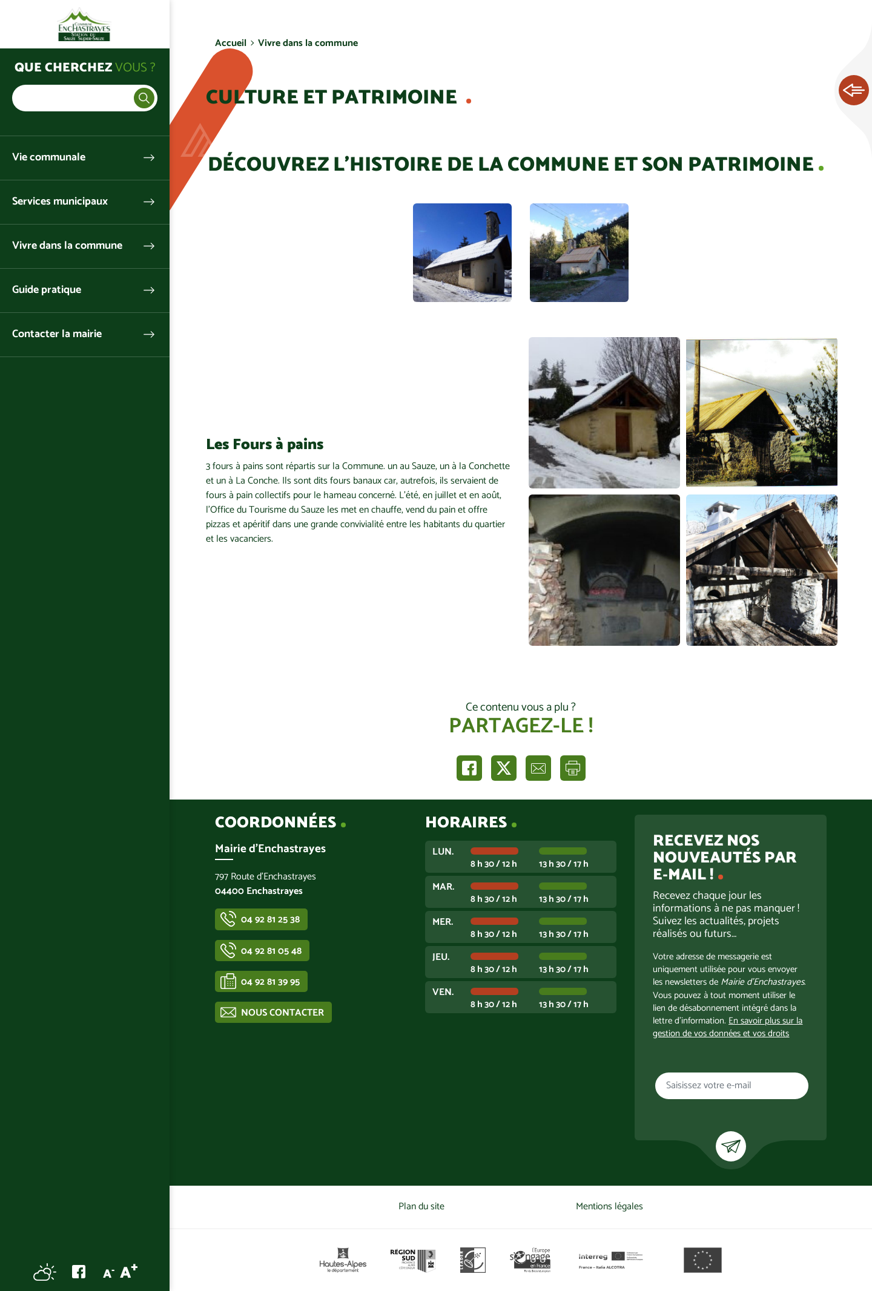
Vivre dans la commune (67, 246)
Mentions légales (609, 1206)
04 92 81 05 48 (271, 951)
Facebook (78, 1271)
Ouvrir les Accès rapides (854, 91)
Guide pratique (46, 290)
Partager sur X (504, 768)
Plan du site (421, 1206)
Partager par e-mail (538, 768)
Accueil (230, 43)
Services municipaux (60, 202)
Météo (44, 1272)
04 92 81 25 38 (270, 920)
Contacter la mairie (57, 334)
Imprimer (573, 768)
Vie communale (48, 157)
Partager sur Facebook (469, 768)
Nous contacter (282, 1013)
